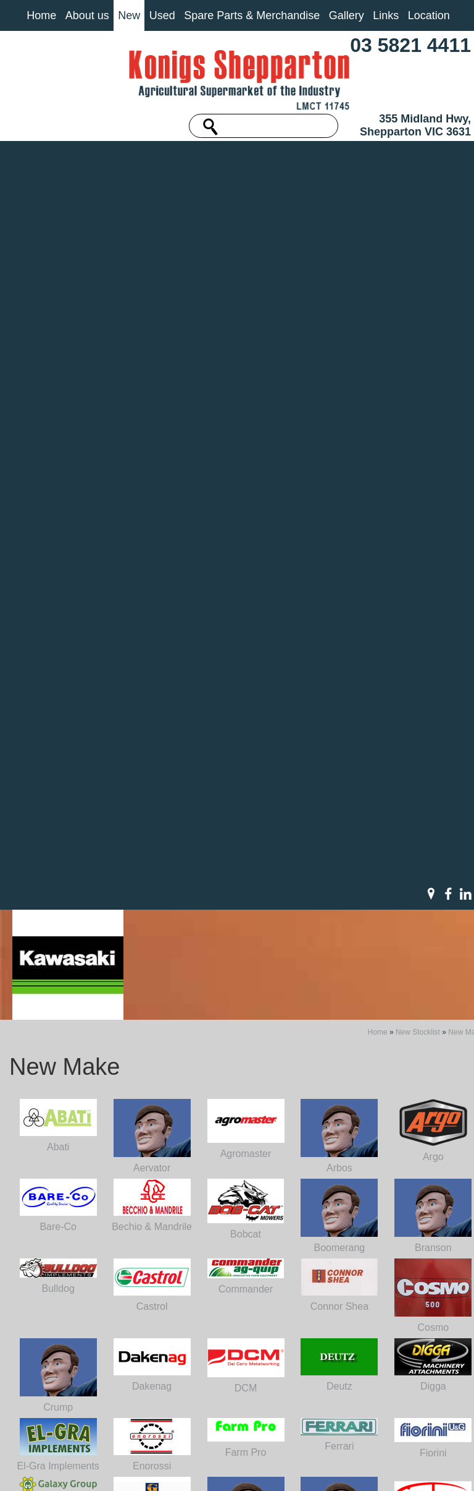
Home (41, 15)
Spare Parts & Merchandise (252, 15)
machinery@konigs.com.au (211, 1367)
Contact (50, 1402)
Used (162, 15)
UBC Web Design (261, 1468)
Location (429, 15)
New (129, 15)
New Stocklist (418, 184)
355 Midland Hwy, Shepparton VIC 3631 (415, 125)
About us (87, 15)
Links (386, 15)
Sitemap (120, 1461)
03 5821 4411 (410, 45)
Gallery (346, 15)
